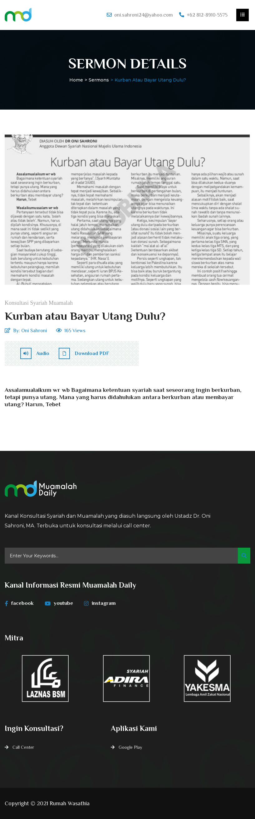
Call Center (23, 747)
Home (76, 80)
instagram (100, 603)
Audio (34, 353)
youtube (59, 603)
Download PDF (84, 353)
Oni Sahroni (34, 330)
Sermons (99, 80)
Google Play (130, 747)
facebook (19, 603)
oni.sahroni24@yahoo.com (143, 15)
